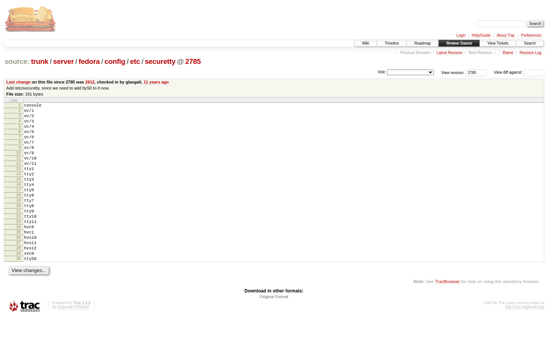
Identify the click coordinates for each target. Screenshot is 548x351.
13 (18, 182)
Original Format (274, 330)
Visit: (381, 72)
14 (18, 188)
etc (135, 61)
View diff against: (519, 72)
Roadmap (422, 43)
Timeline (392, 43)
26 (18, 265)
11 (18, 169)
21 (18, 233)
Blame (508, 53)
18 (18, 214)
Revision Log (531, 53)
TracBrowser (447, 315)
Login (461, 35)
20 (18, 227)
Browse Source (459, 43)
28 (18, 278)
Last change (18, 82)
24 (18, 252)
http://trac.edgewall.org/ (524, 341)
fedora (89, 61)
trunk (39, 61)
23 (18, 246)
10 (18, 163)
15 (18, 195)
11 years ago (156, 82)
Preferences (531, 35)
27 (18, 272)
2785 (193, 61)
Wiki (365, 43)
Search (530, 43)
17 (18, 208)
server (63, 61)
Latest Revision (449, 53)
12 (18, 175)
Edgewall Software (73, 341)
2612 (90, 82)
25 (18, 259)
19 (18, 220)
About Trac (506, 35)
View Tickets (497, 43)
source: (17, 61)
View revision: (453, 72)
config (114, 61)
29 (18, 285)
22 (18, 240)
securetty (160, 61)
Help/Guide (481, 35)
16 (18, 201)
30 (18, 291)
